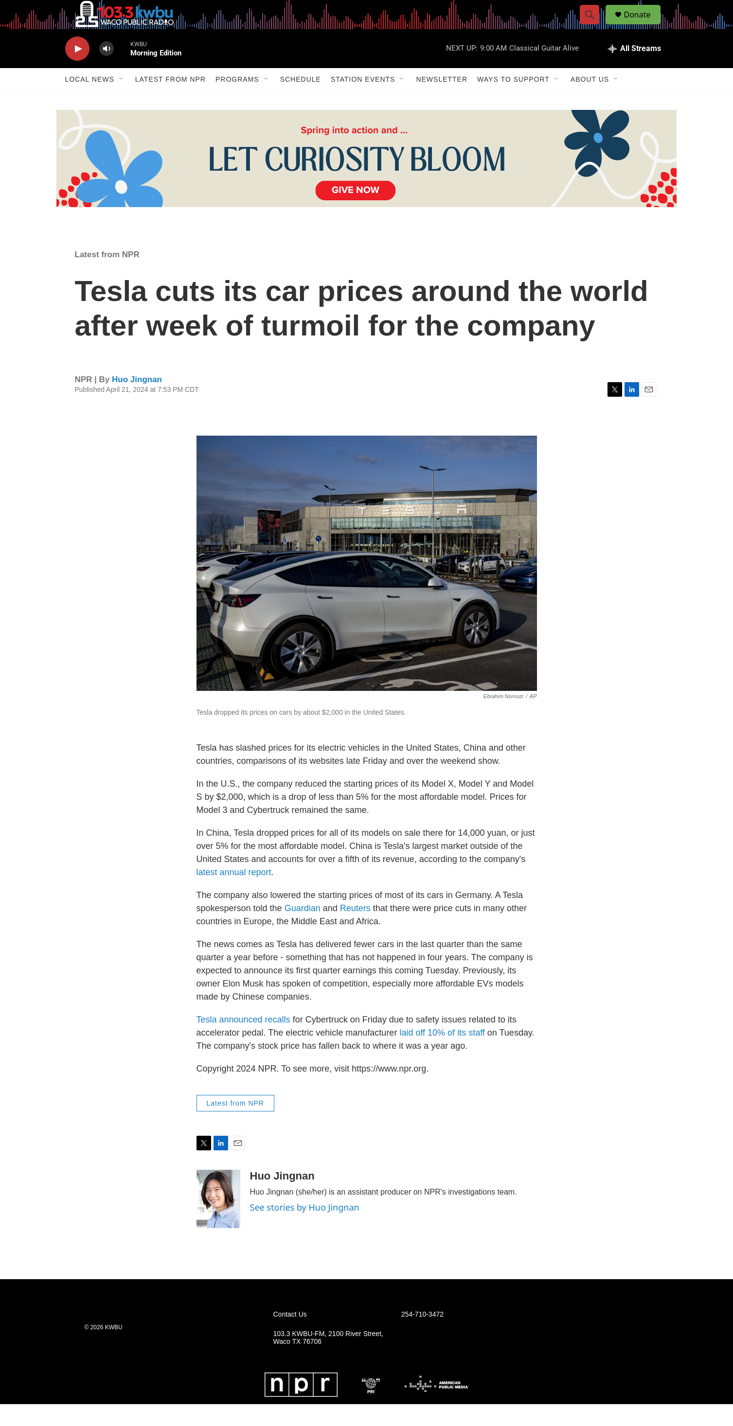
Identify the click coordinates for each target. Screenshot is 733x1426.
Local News (89, 101)
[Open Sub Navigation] (121, 101)
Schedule (300, 101)
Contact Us (290, 1336)
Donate (643, 25)
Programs (237, 101)
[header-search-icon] (594, 25)
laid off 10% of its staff (440, 1054)
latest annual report (234, 894)
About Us (590, 101)
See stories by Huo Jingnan (304, 1229)
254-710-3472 (422, 1336)
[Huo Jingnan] (218, 1221)
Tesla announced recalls (243, 1041)
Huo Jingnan (137, 401)
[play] (77, 70)
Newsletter (441, 101)
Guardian (303, 930)
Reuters (355, 930)
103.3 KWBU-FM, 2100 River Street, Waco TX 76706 (328, 1359)
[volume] (106, 71)
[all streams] (634, 70)
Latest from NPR (170, 101)
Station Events (363, 101)
